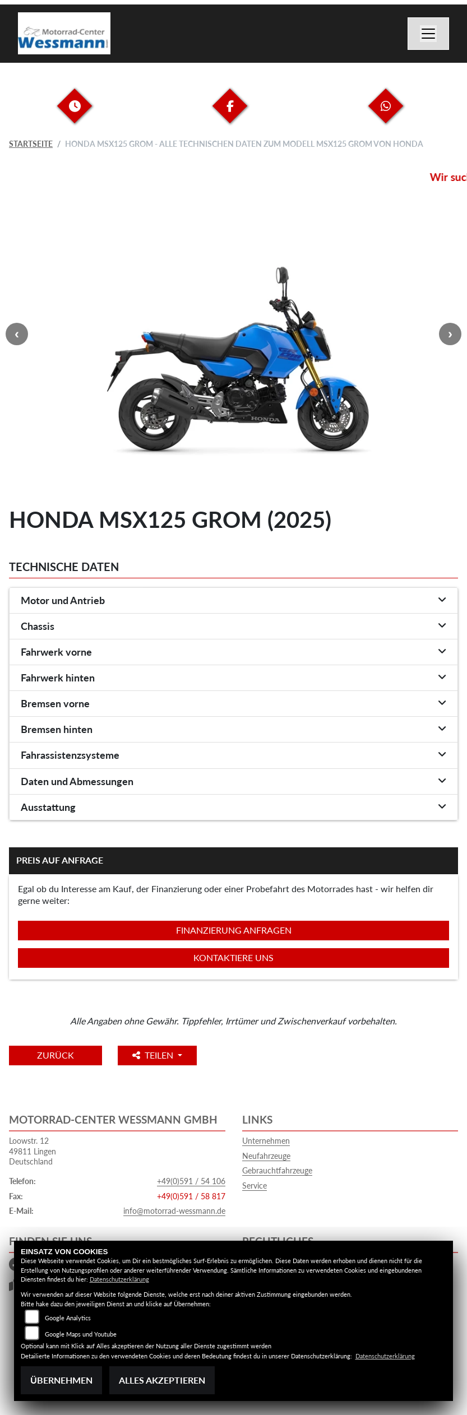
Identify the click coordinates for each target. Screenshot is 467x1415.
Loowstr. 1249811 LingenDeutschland (32, 1151)
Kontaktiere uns (233, 957)
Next (450, 334)
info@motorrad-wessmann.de (174, 1210)
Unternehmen (266, 1140)
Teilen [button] (153, 1055)
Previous (17, 334)
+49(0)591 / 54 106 (191, 1181)
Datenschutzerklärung (119, 1279)
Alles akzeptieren (162, 1380)
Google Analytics (68, 1317)
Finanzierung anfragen (234, 930)
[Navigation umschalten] (428, 33)
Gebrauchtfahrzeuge (277, 1170)
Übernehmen (61, 1380)
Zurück (55, 1055)
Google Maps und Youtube (81, 1334)
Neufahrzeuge (266, 1156)
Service (254, 1185)
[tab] (233, 601)
